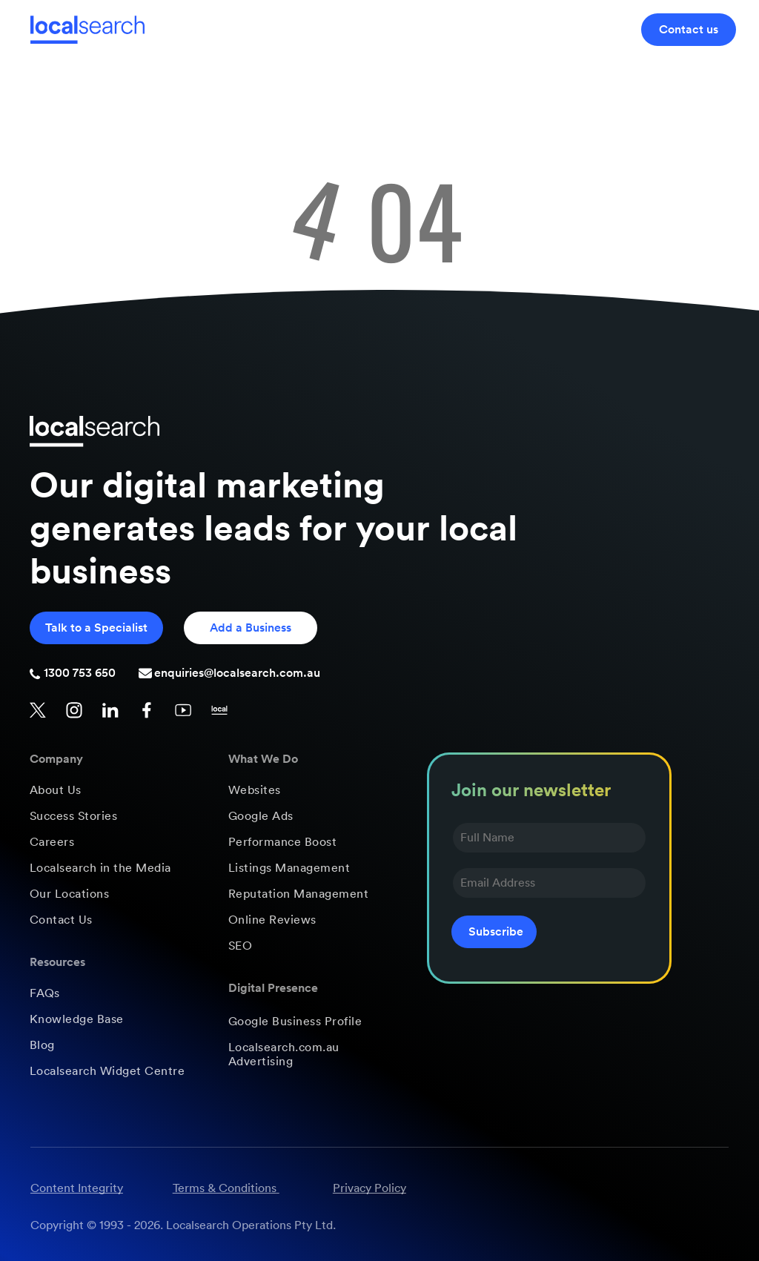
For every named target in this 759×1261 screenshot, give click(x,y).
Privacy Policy (369, 1188)
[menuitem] (115, 791)
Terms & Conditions (224, 1188)
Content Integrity (76, 1188)
